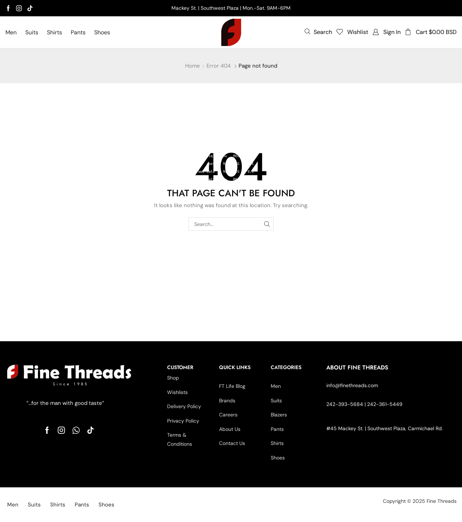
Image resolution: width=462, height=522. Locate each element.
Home (192, 65)
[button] (318, 32)
